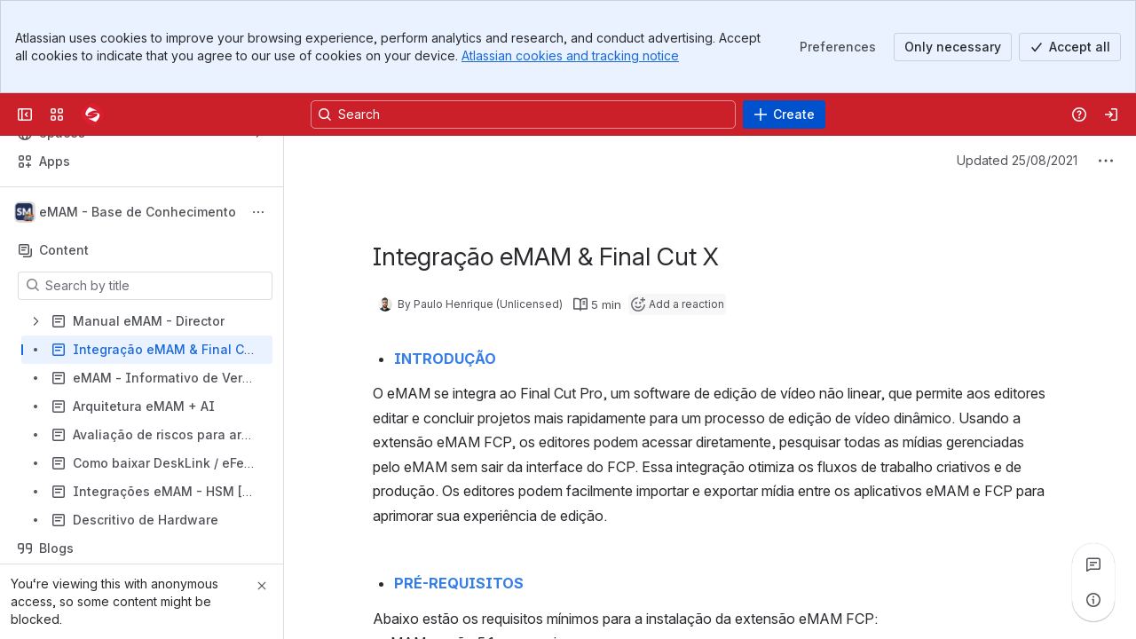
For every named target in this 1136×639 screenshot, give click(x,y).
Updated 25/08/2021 (1017, 160)
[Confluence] (92, 114)
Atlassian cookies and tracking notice (570, 55)
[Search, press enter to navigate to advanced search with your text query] (523, 114)
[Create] (784, 114)
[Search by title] (156, 285)
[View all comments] (1093, 564)
